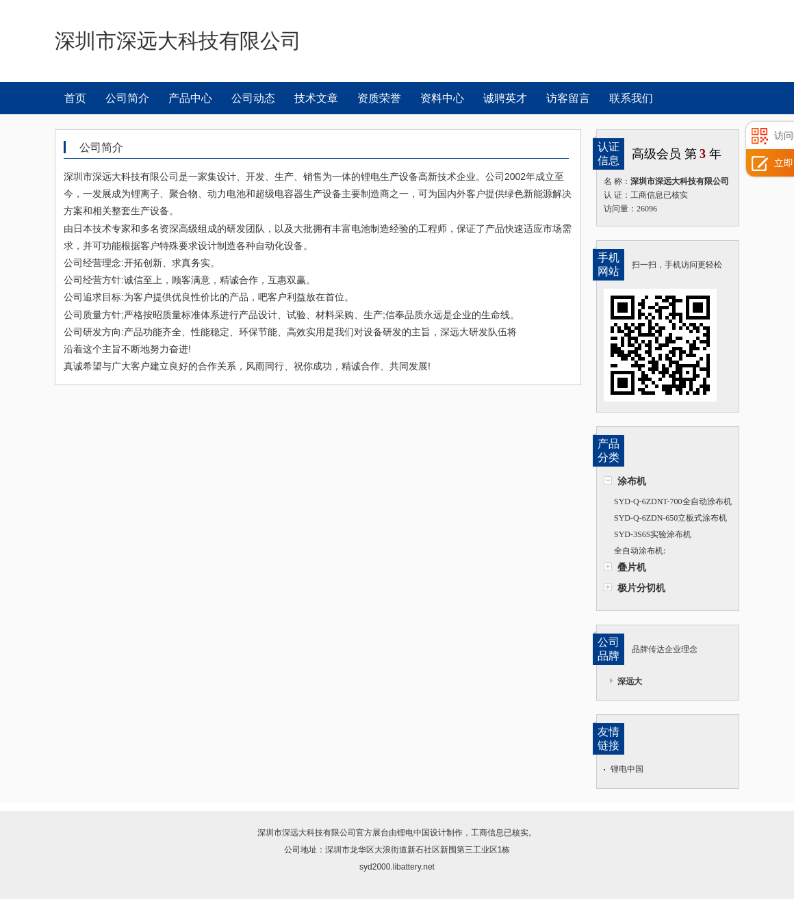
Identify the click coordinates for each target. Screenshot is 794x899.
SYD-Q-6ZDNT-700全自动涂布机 (673, 501)
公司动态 (253, 98)
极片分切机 (641, 587)
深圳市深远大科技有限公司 (306, 832)
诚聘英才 (505, 98)
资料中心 (442, 98)
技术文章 (316, 98)
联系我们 (631, 98)
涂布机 (631, 480)
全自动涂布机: (639, 551)
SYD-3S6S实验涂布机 (652, 534)
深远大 (629, 681)
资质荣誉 (379, 98)
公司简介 (127, 98)
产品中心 (190, 98)
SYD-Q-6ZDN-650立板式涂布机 (670, 518)
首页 (75, 98)
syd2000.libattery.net (397, 867)
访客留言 (568, 98)
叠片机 (631, 567)
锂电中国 (627, 769)
